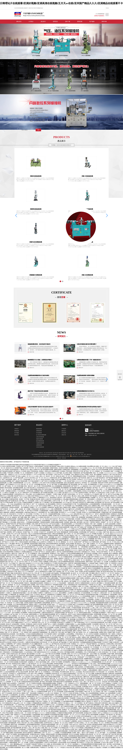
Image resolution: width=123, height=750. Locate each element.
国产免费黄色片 (56, 525)
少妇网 (31, 742)
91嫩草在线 (86, 676)
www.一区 (59, 568)
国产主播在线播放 (90, 640)
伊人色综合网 (54, 609)
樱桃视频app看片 (18, 744)
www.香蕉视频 (91, 602)
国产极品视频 (63, 642)
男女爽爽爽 (50, 686)
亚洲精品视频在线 (27, 551)
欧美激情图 (98, 502)
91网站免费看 (109, 688)
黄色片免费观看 (45, 714)
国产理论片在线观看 (33, 510)
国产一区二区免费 (23, 742)
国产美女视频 (79, 570)
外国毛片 (94, 713)
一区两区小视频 (56, 494)
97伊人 (16, 542)
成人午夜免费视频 (77, 505)
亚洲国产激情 (111, 632)
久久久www (18, 678)
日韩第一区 (107, 563)
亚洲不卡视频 (97, 581)
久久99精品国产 (29, 571)
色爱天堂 (89, 616)
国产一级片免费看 (87, 555)
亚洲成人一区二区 (84, 722)
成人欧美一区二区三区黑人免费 (80, 573)
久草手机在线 (110, 731)
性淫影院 (115, 622)
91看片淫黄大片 (27, 504)
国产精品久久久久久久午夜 (70, 492)
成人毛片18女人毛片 (34, 591)
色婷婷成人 (11, 609)
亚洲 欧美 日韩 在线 (18, 515)
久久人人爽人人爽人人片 (38, 476)
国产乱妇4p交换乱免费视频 (13, 596)
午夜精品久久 (87, 695)
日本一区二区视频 (25, 703)
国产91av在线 (53, 698)
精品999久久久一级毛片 (92, 514)
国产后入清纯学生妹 (20, 655)
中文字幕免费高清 (35, 492)
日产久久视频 (118, 581)
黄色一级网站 (32, 517)
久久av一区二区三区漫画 (95, 468)
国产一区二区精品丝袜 (38, 504)
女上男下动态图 (71, 479)
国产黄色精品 (88, 487)
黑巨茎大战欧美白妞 (109, 555)
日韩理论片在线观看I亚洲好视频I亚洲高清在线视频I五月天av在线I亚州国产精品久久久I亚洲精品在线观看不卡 (61, 3)
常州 (66, 452)
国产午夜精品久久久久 (97, 556)
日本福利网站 (16, 570)
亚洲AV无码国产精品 (14, 721)
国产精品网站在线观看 (55, 630)
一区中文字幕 (94, 630)
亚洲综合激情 (89, 706)
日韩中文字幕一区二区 (58, 501)
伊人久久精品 (24, 497)
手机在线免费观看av (98, 698)
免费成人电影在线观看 (11, 726)
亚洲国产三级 (47, 570)
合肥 (70, 452)
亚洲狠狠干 (102, 714)
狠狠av (12, 645)
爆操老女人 (50, 688)
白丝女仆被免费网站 (60, 479)
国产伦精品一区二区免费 (101, 561)
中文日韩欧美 (21, 491)
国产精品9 (92, 492)
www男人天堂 (49, 693)
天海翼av (87, 474)
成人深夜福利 (21, 594)
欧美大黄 (111, 658)
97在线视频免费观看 (92, 537)
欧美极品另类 (88, 713)
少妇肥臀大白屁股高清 (73, 593)
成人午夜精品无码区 (49, 611)
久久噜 (41, 695)
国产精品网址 (78, 589)
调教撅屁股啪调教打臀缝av (115, 489)
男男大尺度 (118, 671)
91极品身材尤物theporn (30, 512)
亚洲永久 (4, 545)
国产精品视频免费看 (87, 473)
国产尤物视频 (40, 537)
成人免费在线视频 (53, 512)
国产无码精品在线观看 (68, 525)
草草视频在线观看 (65, 573)
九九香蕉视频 (46, 657)
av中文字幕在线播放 (48, 663)
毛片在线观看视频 (63, 698)
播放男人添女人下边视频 (25, 599)
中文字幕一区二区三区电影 (25, 514)
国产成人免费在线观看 (64, 477)
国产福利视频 (43, 736)
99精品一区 (65, 741)
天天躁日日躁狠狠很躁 (65, 588)
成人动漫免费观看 (110, 693)
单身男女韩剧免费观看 (20, 607)
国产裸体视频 (4, 522)
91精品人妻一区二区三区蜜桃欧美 (27, 553)
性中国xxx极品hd (69, 535)
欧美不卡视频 (83, 665)
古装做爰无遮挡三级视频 (28, 584)
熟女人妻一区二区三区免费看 (11, 736)
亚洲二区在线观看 (89, 588)
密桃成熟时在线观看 (89, 729)
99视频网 (42, 637)
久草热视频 (95, 612)
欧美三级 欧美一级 (89, 576)
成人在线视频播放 (57, 486)
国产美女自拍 (106, 502)
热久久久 (98, 528)
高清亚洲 (114, 563)
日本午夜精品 (56, 671)
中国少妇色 (38, 701)
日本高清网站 (109, 609)
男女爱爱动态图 (64, 671)
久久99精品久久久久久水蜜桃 (27, 645)
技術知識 (64, 446)
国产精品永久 (79, 543)
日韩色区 (82, 599)
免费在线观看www (34, 614)
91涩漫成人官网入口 (110, 517)
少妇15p (37, 571)
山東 (72, 452)
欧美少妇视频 (70, 543)
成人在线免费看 (102, 653)
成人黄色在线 (54, 642)
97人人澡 (95, 627)
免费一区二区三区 (66, 579)
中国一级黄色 (61, 553)
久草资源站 (99, 499)
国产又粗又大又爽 (23, 699)
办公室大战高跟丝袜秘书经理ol (51, 579)
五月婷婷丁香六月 (68, 510)
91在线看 (86, 520)
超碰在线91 (58, 611)
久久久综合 (68, 635)
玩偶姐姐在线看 (33, 731)
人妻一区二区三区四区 (95, 683)
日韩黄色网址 (26, 556)
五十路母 (100, 484)
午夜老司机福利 (21, 574)
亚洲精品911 (17, 551)
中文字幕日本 (95, 593)
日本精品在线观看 (107, 528)
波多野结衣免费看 (30, 704)
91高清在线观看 (62, 742)
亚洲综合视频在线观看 (71, 629)
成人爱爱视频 (26, 543)
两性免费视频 (90, 655)
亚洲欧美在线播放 (51, 713)
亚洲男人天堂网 (65, 607)
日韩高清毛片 (80, 648)
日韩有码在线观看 (95, 676)
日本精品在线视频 (93, 510)
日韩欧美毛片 (48, 584)
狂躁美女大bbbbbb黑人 (18, 642)
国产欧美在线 (88, 553)
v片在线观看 (111, 691)
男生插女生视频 (86, 556)
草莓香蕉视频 (105, 589)
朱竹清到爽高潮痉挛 (99, 678)
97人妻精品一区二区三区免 (60, 722)
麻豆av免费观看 (113, 553)
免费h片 (88, 726)
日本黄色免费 (43, 604)
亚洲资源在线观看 (80, 561)
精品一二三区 (38, 658)
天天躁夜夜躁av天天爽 (50, 640)
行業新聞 (64, 442)
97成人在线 (92, 663)
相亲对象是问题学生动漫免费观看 (62, 681)
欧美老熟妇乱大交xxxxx (44, 487)
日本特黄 (46, 466)
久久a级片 (109, 611)
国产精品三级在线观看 (46, 681)
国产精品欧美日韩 (69, 668)
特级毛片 (27, 583)
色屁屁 (19, 522)
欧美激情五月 (52, 599)
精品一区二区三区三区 (30, 611)
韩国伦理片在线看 (103, 482)
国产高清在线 (82, 477)
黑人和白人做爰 (39, 727)
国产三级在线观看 (7, 479)
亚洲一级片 (114, 729)
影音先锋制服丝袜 (86, 716)
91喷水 (9, 525)
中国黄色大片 (44, 747)
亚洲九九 (43, 499)
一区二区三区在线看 (73, 599)
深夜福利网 (37, 588)
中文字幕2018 (58, 660)
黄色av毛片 (41, 489)
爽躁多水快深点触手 (53, 665)
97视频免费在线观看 (80, 601)
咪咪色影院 (6, 652)
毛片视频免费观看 (63, 484)
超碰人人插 (93, 535)
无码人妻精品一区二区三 (97, 722)
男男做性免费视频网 (70, 718)
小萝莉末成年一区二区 (106, 593)
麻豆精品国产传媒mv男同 (56, 466)
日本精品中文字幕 (5, 650)
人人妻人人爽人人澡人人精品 (98, 607)
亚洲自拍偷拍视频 (69, 691)
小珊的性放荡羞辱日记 (47, 612)
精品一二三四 (103, 489)
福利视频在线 (29, 515)
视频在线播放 (58, 510)
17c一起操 (10, 744)
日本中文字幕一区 (19, 701)
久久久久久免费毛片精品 (45, 696)
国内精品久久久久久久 (71, 550)
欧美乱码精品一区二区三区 (75, 494)
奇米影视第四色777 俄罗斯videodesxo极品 (21, 469)
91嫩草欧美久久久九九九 (51, 593)
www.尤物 (35, 530)
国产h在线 (57, 532)
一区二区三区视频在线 (64, 598)
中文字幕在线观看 (33, 578)
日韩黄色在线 (53, 477)
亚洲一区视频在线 (91, 545)
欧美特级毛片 (91, 619)
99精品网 (54, 737)
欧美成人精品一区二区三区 (106, 510)
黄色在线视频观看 (22, 690)
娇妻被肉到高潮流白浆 (63, 591)
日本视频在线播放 (89, 667)
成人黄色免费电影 (79, 640)
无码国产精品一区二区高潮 (30, 532)
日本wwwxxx (31, 537)
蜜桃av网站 (73, 522)
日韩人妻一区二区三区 (27, 484)
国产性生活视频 (7, 619)
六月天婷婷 (30, 719)
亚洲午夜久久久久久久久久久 (25, 658)
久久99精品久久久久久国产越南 (53, 473)
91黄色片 (61, 609)
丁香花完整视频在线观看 (104, 663)
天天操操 (115, 537)
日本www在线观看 (76, 686)
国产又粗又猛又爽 (115, 474)
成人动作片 (58, 537)
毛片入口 (46, 477)
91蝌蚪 (80, 586)
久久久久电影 (106, 507)
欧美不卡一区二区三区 (107, 573)
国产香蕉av (105, 706)
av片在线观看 (70, 667)
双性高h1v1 (30, 474)
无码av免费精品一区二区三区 (16, 616)
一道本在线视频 (106, 584)
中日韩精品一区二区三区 (100, 647)
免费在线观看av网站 (84, 708)
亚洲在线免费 (67, 486)
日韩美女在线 (14, 653)
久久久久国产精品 (37, 685)
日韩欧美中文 (25, 596)
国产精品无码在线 (112, 657)
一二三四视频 (55, 732)
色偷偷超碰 (105, 486)
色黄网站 (79, 695)
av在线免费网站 (70, 634)
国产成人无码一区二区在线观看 (63, 505)
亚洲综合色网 (43, 578)
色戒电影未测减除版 (15, 709)
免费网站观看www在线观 (66, 566)
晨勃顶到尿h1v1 (75, 515)
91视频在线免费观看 (35, 680)
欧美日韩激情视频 (8, 551)
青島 (77, 452)
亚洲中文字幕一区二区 (9, 611)
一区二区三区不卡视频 (36, 627)
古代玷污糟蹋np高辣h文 (17, 622)
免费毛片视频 (48, 527)
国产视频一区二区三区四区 (41, 540)
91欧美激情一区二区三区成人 (55, 560)
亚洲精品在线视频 (53, 535)
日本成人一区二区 (101, 657)
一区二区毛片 (65, 676)
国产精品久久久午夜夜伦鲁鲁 (91, 542)
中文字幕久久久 (97, 555)
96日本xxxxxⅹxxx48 (67, 514)
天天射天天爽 (105, 742)
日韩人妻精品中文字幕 (77, 474)
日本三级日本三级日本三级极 (13, 630)
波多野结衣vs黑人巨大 (7, 607)
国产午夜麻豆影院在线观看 (60, 625)
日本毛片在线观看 (94, 634)
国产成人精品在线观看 (22, 671)
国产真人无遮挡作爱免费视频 (65, 551)
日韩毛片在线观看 (58, 491)
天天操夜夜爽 (60, 704)
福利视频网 (115, 479)
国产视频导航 (88, 745)
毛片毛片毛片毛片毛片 (57, 528)
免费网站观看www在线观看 (92, 658)
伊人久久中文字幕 (21, 474)
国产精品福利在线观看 (6, 471)
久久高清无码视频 (44, 576)
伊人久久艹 (100, 565)
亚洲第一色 (20, 611)
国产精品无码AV (34, 528)
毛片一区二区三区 (7, 489)
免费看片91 (19, 556)
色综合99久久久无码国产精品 (14, 468)
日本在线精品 (32, 686)
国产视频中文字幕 (70, 632)
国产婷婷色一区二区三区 (108, 551)
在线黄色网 (22, 729)
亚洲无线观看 (111, 540)
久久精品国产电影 (32, 639)
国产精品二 (113, 570)
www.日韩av (36, 675)
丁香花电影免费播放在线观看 (67, 578)
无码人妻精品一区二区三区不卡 (81, 579)
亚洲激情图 (82, 517)
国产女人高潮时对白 (62, 614)
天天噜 (32, 558)
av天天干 (26, 477)
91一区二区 (115, 568)
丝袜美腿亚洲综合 (56, 574)
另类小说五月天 (58, 474)
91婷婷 (8, 653)
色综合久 (76, 510)
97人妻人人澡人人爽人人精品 (110, 499)
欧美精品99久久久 (74, 468)
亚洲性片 (55, 634)
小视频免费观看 (12, 742)
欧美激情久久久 (79, 525)
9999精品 (62, 471)
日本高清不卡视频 (107, 642)
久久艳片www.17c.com (84, 662)
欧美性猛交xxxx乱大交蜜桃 (70, 645)
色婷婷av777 (118, 573)
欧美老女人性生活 (39, 739)
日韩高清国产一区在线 (92, 606)
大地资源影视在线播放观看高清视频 (93, 566)
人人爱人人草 (96, 716)
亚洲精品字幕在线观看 (111, 722)
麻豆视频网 (61, 634)
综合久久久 (90, 501)
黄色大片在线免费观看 (94, 568)
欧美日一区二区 (50, 476)
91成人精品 (61, 632)
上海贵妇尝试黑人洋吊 (98, 574)
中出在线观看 (114, 566)
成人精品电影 (58, 686)
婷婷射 (19, 629)
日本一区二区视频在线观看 (91, 632)
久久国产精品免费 (18, 477)
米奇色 (19, 722)
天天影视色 (111, 671)
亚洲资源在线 (35, 556)
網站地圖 (86, 456)
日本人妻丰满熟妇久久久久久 (43, 625)
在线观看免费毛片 (35, 678)
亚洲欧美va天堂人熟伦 (92, 489)
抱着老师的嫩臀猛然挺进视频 (27, 601)
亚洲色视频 (84, 747)
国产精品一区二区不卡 (99, 487)
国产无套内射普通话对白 (29, 547)
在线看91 (41, 471)
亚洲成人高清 (87, 505)
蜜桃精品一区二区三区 (67, 542)
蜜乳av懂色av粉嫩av (32, 568)
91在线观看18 (95, 624)
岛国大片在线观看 (118, 505)
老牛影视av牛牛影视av (79, 693)
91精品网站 (28, 716)
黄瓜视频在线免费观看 (62, 734)
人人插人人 (13, 719)
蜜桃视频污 (17, 741)
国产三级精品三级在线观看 (21, 644)
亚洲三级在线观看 (69, 482)
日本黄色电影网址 (26, 714)
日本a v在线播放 (33, 708)
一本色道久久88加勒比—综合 (42, 589)
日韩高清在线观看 (70, 639)
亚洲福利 (49, 494)
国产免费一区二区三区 (27, 648)
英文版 (107, 8)
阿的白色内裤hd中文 (109, 724)
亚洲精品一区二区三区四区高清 (71, 709)
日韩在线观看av (90, 599)
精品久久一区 (19, 560)
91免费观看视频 (43, 510)
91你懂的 (117, 471)
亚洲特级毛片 (64, 627)
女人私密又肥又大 (68, 568)
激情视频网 (72, 489)
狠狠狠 (74, 507)
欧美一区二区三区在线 (31, 561)
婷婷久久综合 (67, 496)
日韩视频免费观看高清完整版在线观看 (91, 642)
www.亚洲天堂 (4, 673)
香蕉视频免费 (65, 532)
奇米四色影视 (77, 556)
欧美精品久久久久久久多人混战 (35, 563)
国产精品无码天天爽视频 (24, 524)
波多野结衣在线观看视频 (25, 688)
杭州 (47, 452)
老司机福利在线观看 (53, 619)
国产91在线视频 (26, 709)
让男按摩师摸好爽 (8, 704)
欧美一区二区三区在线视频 (33, 525)
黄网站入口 (24, 663)
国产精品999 (17, 471)
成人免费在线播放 (89, 502)
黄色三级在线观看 (107, 737)
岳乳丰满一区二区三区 (79, 696)
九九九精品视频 (114, 741)
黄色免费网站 (63, 593)
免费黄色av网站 (96, 505)
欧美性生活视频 (63, 468)
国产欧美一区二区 (41, 619)
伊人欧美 (12, 635)
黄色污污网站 (32, 497)
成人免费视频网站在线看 (108, 676)
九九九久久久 (110, 627)
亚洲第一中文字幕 (24, 499)
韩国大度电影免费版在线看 (52, 676)
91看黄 (56, 688)
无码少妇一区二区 (78, 588)
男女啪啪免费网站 (38, 742)
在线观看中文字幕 (100, 731)
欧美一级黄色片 (4, 686)
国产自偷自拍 (37, 520)
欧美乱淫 (8, 624)
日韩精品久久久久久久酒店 (110, 713)
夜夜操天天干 (80, 621)
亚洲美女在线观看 (69, 530)
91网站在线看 (86, 535)
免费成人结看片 (33, 604)
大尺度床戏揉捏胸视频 (83, 497)
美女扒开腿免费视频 (19, 619)
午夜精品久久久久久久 (42, 645)
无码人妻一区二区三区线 (49, 699)
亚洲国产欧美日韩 (11, 524)
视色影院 (64, 736)
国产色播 (54, 484)
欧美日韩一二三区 (18, 632)
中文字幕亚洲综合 (91, 657)
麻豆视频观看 (65, 487)
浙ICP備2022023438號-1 (65, 456)
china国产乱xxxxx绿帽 (14, 545)
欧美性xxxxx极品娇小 (76, 670)
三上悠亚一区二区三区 (57, 530)
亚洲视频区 (82, 690)
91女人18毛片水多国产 (95, 486)
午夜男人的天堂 (23, 680)
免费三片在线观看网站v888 (103, 690)
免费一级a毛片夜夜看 (23, 586)
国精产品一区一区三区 (56, 645)
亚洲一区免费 (79, 571)
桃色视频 (27, 519)
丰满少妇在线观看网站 (66, 616)
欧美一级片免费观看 (96, 474)
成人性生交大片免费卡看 (80, 568)
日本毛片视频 (23, 578)
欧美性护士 (78, 482)
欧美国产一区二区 (69, 714)
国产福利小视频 (9, 573)
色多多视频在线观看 (94, 512)
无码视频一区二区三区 (15, 492)
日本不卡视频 (12, 565)
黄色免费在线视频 (23, 708)
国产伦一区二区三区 (79, 574)
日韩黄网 (65, 695)
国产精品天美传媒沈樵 (75, 676)
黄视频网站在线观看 (114, 591)
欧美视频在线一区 (102, 596)
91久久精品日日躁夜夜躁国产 (68, 673)
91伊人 (102, 665)
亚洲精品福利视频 (109, 708)
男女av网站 (29, 494)
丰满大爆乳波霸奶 (6, 497)
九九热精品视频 (70, 621)
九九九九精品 (84, 468)
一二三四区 (109, 574)
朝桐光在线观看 (16, 676)
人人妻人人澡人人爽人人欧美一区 (90, 515)
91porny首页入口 (108, 484)
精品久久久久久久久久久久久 (60, 547)
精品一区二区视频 (98, 473)
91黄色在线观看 (11, 685)
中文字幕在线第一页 (101, 671)
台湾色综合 (88, 525)
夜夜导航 (24, 696)
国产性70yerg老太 (56, 602)
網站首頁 (18, 21)
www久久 (6, 709)
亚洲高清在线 (91, 528)
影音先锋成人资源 (42, 639)
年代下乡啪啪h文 (112, 647)
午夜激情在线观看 (45, 522)
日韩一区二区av (46, 732)
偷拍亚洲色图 (106, 598)
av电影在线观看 (38, 466)
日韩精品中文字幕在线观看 (63, 675)
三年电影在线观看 (76, 607)
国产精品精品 (118, 688)
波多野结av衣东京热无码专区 (39, 709)
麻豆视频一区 (99, 645)
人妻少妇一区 (118, 520)
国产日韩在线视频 (108, 468)
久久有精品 (57, 607)
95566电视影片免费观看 (83, 604)
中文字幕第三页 (13, 563)
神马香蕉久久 (63, 512)
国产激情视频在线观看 (105, 537)
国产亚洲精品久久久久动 (13, 484)
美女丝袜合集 (45, 678)
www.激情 (6, 657)
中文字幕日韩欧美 (80, 594)
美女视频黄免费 (92, 484)
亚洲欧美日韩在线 (35, 499)
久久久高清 (89, 718)
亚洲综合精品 (53, 561)
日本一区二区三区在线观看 (49, 622)
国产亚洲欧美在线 (13, 501)
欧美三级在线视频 (41, 662)
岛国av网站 (103, 625)
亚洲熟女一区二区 (80, 560)
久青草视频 (71, 627)
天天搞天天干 (43, 532)
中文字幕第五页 (52, 556)
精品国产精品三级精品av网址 (63, 507)
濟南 (74, 452)
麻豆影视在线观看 (67, 524)
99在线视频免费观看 (44, 530)
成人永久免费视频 (109, 680)
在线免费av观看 (65, 653)
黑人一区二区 (82, 655)
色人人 (97, 729)
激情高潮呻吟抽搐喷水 (80, 563)
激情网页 (61, 716)
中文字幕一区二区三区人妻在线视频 (39, 468)
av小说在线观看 (61, 583)
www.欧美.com (47, 644)
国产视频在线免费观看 (111, 665)
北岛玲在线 (74, 548)
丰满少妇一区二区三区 (9, 558)
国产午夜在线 (118, 606)
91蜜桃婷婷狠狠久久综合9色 (88, 583)
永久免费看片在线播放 (39, 581)
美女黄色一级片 (81, 718)
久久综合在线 (29, 640)
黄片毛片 (72, 671)
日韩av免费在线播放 (53, 578)
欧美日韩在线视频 (67, 630)
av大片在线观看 (42, 507)
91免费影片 (60, 668)
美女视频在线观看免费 (98, 601)
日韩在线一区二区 (67, 574)
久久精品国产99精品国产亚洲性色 (33, 744)
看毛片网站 (93, 609)
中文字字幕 (13, 690)
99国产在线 (106, 532)
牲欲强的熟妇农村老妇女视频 (73, 609)
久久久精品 (99, 532)
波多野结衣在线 (16, 663)
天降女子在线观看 (104, 616)
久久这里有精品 (28, 652)
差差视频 (95, 553)
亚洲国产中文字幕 (74, 722)
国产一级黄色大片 (10, 474)
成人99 (75, 655)
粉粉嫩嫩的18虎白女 (80, 701)
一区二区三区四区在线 (93, 665)
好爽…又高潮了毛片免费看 (54, 662)
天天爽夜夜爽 (12, 594)
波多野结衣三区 (7, 477)
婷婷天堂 (48, 499)
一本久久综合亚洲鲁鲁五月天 (67, 650)
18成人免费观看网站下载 (58, 509)
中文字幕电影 (80, 727)
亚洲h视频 (85, 686)
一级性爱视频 (84, 547)
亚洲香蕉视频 (98, 614)
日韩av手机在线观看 (8, 713)
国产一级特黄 (39, 648)
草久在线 (34, 726)
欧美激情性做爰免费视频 (108, 685)
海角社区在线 (63, 520)
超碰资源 (59, 690)
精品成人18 (90, 701)
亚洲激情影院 (29, 473)
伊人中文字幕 (6, 622)
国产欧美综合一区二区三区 (20, 505)
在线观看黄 (82, 741)
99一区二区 (34, 479)
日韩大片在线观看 (103, 553)
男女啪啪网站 (112, 596)
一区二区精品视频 (107, 547)
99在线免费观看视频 (6, 574)
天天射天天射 (89, 742)
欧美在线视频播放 (22, 566)
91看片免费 (36, 652)
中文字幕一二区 (109, 599)
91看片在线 (104, 734)
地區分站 (41, 452)
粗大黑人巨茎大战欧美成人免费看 (42, 515)
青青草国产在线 (36, 622)
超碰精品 (52, 540)
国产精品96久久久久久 (49, 545)
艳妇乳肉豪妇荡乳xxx (32, 660)
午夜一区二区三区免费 (7, 655)
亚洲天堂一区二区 (69, 558)
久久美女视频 (12, 522)
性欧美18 (113, 497)
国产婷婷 (43, 560)
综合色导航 (108, 556)
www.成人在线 (79, 558)
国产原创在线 (98, 706)
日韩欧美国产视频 (104, 496)
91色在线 (4, 675)
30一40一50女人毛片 (99, 550)
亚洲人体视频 (59, 695)
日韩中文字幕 (83, 724)
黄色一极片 (116, 574)
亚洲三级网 (105, 520)
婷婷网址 (9, 532)
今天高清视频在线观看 (16, 652)
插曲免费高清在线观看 (36, 583)
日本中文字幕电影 (89, 739)
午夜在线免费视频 (46, 486)
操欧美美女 (76, 642)
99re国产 (36, 473)
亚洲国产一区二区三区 (107, 522)
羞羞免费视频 (46, 602)
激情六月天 (6, 520)
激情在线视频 (119, 653)
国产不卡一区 (25, 545)
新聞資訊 (55, 21)
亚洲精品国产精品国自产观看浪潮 (104, 673)
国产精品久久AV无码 (8, 542)
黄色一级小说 (112, 578)
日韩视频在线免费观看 (32, 522)
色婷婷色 (53, 668)
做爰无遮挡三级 (92, 481)
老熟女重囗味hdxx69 (79, 514)
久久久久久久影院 (80, 714)
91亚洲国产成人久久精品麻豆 (41, 502)
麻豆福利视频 (31, 653)
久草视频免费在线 (36, 703)
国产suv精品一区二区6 (70, 533)
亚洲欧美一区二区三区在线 (86, 645)
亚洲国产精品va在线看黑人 (9, 683)
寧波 (49, 452)
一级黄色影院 (71, 583)
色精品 (31, 657)
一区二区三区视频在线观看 (65, 556)
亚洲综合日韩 (28, 548)
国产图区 (64, 494)
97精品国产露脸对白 (91, 644)
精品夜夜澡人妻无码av (56, 497)
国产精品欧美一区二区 (98, 479)
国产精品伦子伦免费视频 (15, 625)
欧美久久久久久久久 (96, 681)
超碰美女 (14, 517)
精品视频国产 (102, 612)
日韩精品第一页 (104, 660)
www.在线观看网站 (102, 545)
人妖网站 (95, 616)
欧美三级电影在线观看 (38, 676)
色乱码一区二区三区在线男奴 (102, 701)
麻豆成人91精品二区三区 (48, 675)
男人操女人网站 (63, 685)
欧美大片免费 (13, 629)
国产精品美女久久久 (107, 579)
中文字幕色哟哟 (103, 675)
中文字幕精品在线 (63, 727)
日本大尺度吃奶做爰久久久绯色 (93, 652)
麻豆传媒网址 (55, 650)
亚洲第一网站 (76, 732)
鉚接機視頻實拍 (28, 268)
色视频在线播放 (69, 624)
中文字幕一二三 (40, 653)
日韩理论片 (82, 625)
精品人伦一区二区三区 (41, 711)
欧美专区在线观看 (114, 482)
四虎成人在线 (29, 594)
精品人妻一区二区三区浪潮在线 (19, 591)
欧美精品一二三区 (59, 718)
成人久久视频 (26, 747)
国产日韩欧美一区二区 (7, 509)
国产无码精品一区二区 (70, 497)
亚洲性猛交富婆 (13, 499)
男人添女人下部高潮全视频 (66, 519)
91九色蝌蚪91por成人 (49, 704)
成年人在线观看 (7, 604)
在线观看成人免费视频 (87, 540)
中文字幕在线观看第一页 (12, 527)
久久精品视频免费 (31, 550)
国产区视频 (17, 589)
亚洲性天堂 (56, 515)
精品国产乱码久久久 (13, 729)
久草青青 (23, 471)
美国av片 (80, 576)
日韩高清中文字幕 (12, 571)
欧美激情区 (62, 543)
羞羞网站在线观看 (86, 624)
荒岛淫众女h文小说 (28, 573)
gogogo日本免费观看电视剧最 (42, 598)
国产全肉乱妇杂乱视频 (115, 706)
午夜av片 (30, 533)
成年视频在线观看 (18, 487)
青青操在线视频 (58, 663)
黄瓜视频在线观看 (104, 617)
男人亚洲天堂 (69, 640)
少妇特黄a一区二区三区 (111, 668)
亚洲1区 (77, 583)
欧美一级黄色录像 (34, 586)
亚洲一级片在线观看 (65, 665)
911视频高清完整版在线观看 (64, 713)
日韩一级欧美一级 (79, 706)
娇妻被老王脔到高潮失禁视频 (84, 639)
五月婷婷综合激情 (65, 515)
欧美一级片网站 (107, 744)
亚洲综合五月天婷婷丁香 (11, 476)
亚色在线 (105, 681)
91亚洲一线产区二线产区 (40, 548)
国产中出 (38, 698)
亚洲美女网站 (110, 644)
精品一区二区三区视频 (51, 727)
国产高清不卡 (75, 486)
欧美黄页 (14, 491)
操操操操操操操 (97, 639)
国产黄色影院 (72, 695)
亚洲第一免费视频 (6, 491)
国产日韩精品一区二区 (93, 732)
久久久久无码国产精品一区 (84, 581)
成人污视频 (88, 574)
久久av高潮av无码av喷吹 (43, 517)
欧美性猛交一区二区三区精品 (24, 706)
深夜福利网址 (114, 594)
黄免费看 (29, 609)
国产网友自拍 (56, 644)
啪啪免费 (106, 566)
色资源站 (89, 530)
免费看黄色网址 (28, 588)
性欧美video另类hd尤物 (20, 718)
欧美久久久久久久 (16, 547)
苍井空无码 (77, 551)
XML (89, 456)
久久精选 (108, 479)
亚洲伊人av (85, 512)
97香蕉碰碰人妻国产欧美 (10, 724)
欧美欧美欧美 (18, 573)
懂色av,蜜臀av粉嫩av (50, 568)
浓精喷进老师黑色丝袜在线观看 (30, 681)
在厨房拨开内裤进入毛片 (89, 509)
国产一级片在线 (100, 686)
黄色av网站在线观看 (59, 550)
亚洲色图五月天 (86, 551)
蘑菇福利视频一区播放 (82, 660)
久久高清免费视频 (85, 596)
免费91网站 (54, 703)
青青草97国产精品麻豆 (91, 496)
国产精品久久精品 (28, 540)
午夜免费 (79, 512)
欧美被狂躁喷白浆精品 (93, 696)
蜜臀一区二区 (46, 609)
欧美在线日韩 (45, 698)
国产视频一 (103, 732)
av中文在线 (51, 655)
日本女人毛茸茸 (5, 566)
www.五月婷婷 (71, 512)
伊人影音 (89, 548)
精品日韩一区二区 (46, 484)
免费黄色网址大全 (32, 696)
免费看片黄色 (103, 632)
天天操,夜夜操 (91, 476)
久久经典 (35, 551)
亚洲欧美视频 (17, 489)
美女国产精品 (71, 481)
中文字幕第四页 (36, 609)
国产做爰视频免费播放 (15, 657)
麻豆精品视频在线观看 (54, 670)
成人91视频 (5, 499)
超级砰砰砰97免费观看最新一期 (35, 606)
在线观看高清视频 (60, 612)
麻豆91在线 (90, 704)
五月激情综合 (102, 644)
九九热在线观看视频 (9, 671)
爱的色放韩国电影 (45, 528)
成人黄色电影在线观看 (113, 530)
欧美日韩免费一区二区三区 (64, 699)
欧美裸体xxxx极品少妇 (95, 547)
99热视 (93, 551)
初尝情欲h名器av (81, 501)
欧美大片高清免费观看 (115, 469)
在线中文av (30, 621)
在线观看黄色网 (68, 696)
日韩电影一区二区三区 (23, 558)
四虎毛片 (100, 535)
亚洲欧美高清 (19, 588)
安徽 (68, 452)
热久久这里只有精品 (111, 698)
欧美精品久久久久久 (80, 606)
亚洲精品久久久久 (53, 617)
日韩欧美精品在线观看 (78, 699)
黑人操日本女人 (32, 565)
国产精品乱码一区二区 (72, 612)
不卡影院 (55, 563)
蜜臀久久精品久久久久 (88, 731)
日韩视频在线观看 (30, 619)
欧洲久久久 (11, 560)
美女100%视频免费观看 (44, 574)
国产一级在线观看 (32, 693)
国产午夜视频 (57, 571)
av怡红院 (72, 726)
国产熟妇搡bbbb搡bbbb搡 (77, 487)
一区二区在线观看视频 (6, 708)
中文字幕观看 (41, 690)
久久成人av (72, 727)
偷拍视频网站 (42, 616)
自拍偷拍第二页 (87, 647)
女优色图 (77, 519)
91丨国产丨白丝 (102, 578)
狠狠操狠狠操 (20, 512)
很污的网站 (61, 647)
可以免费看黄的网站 (83, 504)
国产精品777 (117, 522)
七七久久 (71, 570)
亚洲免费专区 (66, 686)
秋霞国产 (35, 576)
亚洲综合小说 (89, 688)
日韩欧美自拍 (4, 507)
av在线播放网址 (13, 695)
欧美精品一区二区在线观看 (89, 482)
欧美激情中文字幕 (64, 619)
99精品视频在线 (89, 727)
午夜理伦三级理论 (95, 522)
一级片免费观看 (24, 507)
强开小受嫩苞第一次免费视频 (35, 647)
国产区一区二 (65, 670)
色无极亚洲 (50, 532)
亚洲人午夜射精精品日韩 (71, 584)
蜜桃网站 (66, 726)
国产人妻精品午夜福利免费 (20, 481)
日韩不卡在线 (40, 584)
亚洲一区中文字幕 (81, 537)
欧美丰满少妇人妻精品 (19, 693)
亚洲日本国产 (78, 542)
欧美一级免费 (79, 729)
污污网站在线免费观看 (92, 617)
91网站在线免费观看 (57, 533)
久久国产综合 (55, 520)
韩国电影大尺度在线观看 (58, 589)
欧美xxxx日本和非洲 (113, 607)
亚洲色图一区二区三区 (14, 584)
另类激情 (105, 747)
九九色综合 (37, 594)
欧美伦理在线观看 (48, 607)
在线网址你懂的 (5, 719)
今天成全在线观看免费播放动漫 (14, 540)
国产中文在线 (18, 502)
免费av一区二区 (17, 479)
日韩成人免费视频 (43, 561)
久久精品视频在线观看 (67, 701)
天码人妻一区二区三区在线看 (42, 573)
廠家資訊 (64, 444)
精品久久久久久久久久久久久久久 (28, 527)
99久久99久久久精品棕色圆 (78, 653)
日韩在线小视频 (118, 627)
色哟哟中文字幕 (14, 698)
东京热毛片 (112, 486)
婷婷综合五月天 (21, 685)
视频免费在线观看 (105, 729)
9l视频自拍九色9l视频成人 (37, 596)
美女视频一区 (100, 680)
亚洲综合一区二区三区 (95, 598)
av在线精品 (6, 614)
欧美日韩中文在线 (12, 555)
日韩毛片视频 (19, 602)
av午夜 (16, 645)
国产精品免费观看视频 (97, 604)
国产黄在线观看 (73, 484)
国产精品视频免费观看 (11, 745)
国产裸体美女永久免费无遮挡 (9, 528)
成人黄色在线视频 (53, 711)
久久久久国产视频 (100, 667)
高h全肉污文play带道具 (112, 601)
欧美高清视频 (117, 744)
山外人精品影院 (26, 676)
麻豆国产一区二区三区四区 (115, 527)
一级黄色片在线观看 (99, 688)
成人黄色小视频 (67, 473)
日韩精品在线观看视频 (34, 612)
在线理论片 (105, 474)
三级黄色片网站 (47, 667)
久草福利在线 (30, 491)
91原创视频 (37, 484)
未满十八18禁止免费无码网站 (43, 501)
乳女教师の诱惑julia (70, 466)
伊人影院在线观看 (21, 639)
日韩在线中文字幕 (7, 515)
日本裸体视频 (83, 532)
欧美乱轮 (113, 630)
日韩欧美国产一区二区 (24, 683)
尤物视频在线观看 (109, 543)
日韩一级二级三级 (95, 579)
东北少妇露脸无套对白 (39, 494)
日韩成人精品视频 (27, 630)
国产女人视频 (112, 560)
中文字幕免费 (48, 634)
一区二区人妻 (116, 504)
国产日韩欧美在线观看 (67, 706)
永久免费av (114, 696)
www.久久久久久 (66, 602)
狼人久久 (8, 570)
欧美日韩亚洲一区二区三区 (93, 734)
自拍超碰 (98, 737)
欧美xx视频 (58, 565)
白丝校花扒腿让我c (75, 678)
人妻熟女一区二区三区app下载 (54, 581)
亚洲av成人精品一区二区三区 (64, 476)
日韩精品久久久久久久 (50, 583)
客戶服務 (91, 21)
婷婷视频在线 (99, 576)
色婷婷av (116, 678)
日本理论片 (80, 479)
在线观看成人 (47, 671)
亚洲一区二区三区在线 (115, 545)
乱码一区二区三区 (70, 647)
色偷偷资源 (51, 507)
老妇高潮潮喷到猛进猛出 (93, 699)
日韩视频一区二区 (19, 473)
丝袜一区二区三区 (64, 489)
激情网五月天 (104, 558)
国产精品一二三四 (61, 481)
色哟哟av (44, 535)
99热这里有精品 (48, 491)
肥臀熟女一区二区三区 (77, 635)
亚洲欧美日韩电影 (116, 515)
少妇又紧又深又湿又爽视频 (52, 653)
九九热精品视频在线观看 (43, 668)
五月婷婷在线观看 (113, 558)
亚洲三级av (9, 535)
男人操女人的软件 (107, 568)
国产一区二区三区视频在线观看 (66, 648)
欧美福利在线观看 (110, 583)
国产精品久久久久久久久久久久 (19, 637)
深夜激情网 (39, 704)
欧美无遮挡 (91, 671)
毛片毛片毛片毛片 (39, 629)
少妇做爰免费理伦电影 (54, 514)
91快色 (70, 693)
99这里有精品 (25, 489)
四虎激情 (67, 522)
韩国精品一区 (111, 721)
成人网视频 (75, 665)
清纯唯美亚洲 (91, 668)
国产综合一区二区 (13, 561)
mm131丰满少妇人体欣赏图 (70, 502)
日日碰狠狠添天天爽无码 (116, 561)
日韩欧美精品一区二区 (81, 634)
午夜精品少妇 (80, 698)
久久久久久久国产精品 (24, 726)
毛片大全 (73, 591)
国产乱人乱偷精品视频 (75, 555)
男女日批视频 (88, 558)
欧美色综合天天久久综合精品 (48, 652)
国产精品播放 (53, 576)
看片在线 (8, 663)
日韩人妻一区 (4, 629)
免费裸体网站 (37, 732)
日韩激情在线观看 (15, 696)
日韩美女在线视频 (105, 696)
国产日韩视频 (86, 609)
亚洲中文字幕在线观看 (111, 619)
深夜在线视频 (95, 648)
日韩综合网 (97, 703)
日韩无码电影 (24, 731)
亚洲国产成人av (47, 624)
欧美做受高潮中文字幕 (70, 504)
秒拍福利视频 (4, 579)
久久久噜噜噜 (4, 660)
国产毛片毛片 (4, 563)
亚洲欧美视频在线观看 (57, 522)
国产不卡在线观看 (7, 693)
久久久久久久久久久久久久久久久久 (61, 517)
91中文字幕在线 (41, 726)
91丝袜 (108, 492)
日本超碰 (56, 627)
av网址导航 (103, 699)
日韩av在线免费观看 (43, 553)
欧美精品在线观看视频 (56, 482)
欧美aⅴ (23, 522)
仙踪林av (41, 568)
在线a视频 (37, 560)
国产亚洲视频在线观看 (35, 545)
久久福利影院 (4, 721)
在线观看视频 (52, 639)
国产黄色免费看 (115, 502)
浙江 (45, 452)
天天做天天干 (41, 565)
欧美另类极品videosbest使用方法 (38, 542)
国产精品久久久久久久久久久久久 (103, 727)
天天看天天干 (112, 481)
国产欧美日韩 (86, 607)
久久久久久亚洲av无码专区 (107, 648)
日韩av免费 (35, 524)
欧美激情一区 (23, 698)
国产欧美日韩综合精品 (107, 571)
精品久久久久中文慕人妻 (110, 645)
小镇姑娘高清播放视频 (61, 731)
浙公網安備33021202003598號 (77, 456)
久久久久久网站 (38, 640)
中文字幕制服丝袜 (64, 538)
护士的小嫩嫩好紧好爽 (36, 644)
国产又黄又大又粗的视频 (49, 481)
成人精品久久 (15, 497)
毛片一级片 (13, 538)
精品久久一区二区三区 (92, 625)
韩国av (7, 647)
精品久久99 (21, 571)
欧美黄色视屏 (113, 602)
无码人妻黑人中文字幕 (103, 509)
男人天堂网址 (119, 496)
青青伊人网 (16, 731)
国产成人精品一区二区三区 (68, 657)
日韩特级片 (13, 520)
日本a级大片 (114, 655)
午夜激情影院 (76, 473)
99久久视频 (47, 744)
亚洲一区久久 (36, 617)
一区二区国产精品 (19, 704)
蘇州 (64, 452)
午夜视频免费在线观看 (114, 639)
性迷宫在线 (107, 497)
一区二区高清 (28, 713)
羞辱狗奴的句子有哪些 (46, 571)
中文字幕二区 (19, 675)
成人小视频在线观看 (109, 576)
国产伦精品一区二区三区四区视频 (14, 486)
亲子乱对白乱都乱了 (55, 524)
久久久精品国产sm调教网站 (69, 721)
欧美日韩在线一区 (45, 642)
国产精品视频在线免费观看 (47, 614)
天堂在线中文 (13, 514)
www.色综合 (41, 479)
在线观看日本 (15, 578)
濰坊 (83, 452)
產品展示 (43, 21)
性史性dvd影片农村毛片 (51, 519)
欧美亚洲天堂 (55, 673)
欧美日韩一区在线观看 (95, 736)
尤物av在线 (22, 563)
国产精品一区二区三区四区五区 (104, 491)
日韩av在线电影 (78, 667)
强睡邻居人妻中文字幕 (53, 616)
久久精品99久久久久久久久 (102, 501)
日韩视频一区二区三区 (96, 497)
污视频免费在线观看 (29, 625)
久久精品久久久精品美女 (95, 747)
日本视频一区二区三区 (98, 745)
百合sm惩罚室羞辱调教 (102, 469)
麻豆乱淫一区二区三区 (106, 624)
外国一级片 (93, 524)
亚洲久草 (22, 716)
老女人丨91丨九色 (110, 466)
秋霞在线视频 (34, 489)
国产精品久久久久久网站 (98, 611)
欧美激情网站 (106, 570)
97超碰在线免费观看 (8, 494)
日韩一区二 (78, 535)
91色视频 (63, 621)
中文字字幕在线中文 (75, 540)
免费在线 (28, 642)
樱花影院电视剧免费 (95, 520)
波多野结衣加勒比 (83, 492)
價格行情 (64, 448)
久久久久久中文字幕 (81, 481)
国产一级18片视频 (92, 653)
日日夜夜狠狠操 (36, 745)
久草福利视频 (27, 479)
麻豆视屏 (79, 522)
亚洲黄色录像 (11, 568)
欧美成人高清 (43, 538)
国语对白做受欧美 (28, 732)
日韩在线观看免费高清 (52, 543)
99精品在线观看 (23, 542)
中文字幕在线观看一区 (43, 566)
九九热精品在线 (100, 492)
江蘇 (53, 452)
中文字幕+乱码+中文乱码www (79, 675)
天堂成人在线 (55, 658)
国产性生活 (42, 551)
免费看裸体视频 (73, 499)
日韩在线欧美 (15, 680)
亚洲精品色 (29, 624)
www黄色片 (5, 492)
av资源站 (105, 639)
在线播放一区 (101, 524)
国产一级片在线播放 (14, 612)
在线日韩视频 (79, 691)
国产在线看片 (50, 474)
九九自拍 (54, 648)
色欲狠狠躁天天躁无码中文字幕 (95, 517)
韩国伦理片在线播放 (92, 719)
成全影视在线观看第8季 (98, 622)
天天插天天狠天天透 (104, 630)
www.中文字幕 (18, 711)
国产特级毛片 (81, 742)
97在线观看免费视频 (66, 732)
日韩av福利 (6, 645)
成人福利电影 (109, 686)
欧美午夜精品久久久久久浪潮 (39, 496)
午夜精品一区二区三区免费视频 (24, 598)
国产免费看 (73, 581)
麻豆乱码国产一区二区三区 (41, 621)
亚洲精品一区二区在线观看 (44, 550)
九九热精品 (79, 671)
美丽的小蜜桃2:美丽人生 (9, 586)
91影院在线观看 (12, 599)
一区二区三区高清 (115, 589)
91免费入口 (9, 593)
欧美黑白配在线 (50, 565)
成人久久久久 (93, 565)
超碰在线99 (26, 492)
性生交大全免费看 (74, 734)
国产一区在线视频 (81, 719)
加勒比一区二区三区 (101, 540)
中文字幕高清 (91, 519)
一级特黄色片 (35, 482)
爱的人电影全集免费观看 (40, 665)
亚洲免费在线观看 (49, 695)
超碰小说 (89, 477)
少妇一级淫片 (4, 565)
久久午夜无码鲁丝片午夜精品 (81, 524)
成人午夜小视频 (27, 581)
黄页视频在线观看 (69, 652)
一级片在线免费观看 (13, 621)
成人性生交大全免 (108, 476)
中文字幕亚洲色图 (21, 635)
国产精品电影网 (93, 675)
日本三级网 (54, 716)
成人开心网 (37, 486)
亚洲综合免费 (46, 558)
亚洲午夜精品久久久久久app (18, 550)
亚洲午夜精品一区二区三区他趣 (42, 716)
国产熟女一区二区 (89, 471)
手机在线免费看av (7, 627)
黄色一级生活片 (28, 486)
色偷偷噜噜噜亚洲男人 (59, 667)
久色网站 (101, 563)
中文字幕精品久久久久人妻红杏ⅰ (105, 640)
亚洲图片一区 (33, 507)
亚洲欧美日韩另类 (78, 658)
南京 (57, 452)
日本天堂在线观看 (15, 739)
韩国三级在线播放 (51, 690)
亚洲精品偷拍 (66, 469)
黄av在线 (76, 520)
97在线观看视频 (43, 731)
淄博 (79, 452)
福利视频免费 (12, 722)
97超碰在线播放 (114, 509)
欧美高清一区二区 (106, 716)
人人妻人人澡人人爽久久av (29, 691)
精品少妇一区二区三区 (16, 581)
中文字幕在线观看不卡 (34, 481)
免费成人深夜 (86, 637)
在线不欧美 (5, 695)
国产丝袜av (100, 637)
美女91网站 (108, 622)
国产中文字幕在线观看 (7, 502)
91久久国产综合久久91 (116, 501)
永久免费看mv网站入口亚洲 (87, 469)
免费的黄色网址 (34, 747)
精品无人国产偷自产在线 (86, 550)
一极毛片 (83, 732)
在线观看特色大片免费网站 (54, 594)
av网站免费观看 (92, 670)
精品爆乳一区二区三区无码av (84, 627)
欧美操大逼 (95, 548)
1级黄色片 (70, 520)
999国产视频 (110, 653)
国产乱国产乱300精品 (107, 581)
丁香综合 (98, 551)
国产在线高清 (91, 532)
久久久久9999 (88, 479)
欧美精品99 (103, 606)
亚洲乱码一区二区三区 (53, 542)
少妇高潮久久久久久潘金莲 (91, 494)
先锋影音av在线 (18, 713)
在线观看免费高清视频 (110, 535)
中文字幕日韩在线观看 (98, 709)
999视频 (94, 533)
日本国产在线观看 (94, 660)
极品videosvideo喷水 (115, 532)
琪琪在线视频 (61, 680)
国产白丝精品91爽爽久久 (46, 505)
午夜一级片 (104, 691)
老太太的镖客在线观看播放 (13, 747)
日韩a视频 (65, 499)
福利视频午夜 (61, 640)
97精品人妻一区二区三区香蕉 (92, 691)
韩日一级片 (16, 535)
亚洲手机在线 (48, 722)
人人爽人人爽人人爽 (86, 709)
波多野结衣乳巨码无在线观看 (93, 507)
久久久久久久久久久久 (110, 473)
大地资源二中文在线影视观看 (99, 711)
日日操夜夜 (67, 474)
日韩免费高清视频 (30, 701)
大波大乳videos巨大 (27, 629)
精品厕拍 (88, 560)
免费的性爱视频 (22, 686)
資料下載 (67, 21)
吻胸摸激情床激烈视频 (19, 593)
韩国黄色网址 (15, 650)
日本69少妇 (96, 558)
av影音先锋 (22, 606)
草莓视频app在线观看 (82, 565)
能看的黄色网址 (51, 726)
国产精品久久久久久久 (38, 713)
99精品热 (117, 676)
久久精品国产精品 (90, 680)
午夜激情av (113, 617)
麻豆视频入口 (100, 583)
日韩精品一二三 (100, 619)
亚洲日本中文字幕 (78, 471)
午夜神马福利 (38, 719)
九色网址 (18, 466)
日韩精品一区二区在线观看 (102, 471)
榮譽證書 (79, 21)
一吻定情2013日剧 (112, 699)
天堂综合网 (69, 471)
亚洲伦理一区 (11, 602)
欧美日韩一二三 (32, 690)
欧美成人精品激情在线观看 (95, 724)
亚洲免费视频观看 (53, 538)
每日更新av (79, 647)
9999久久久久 (23, 647)
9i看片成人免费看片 (54, 706)
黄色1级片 (24, 722)
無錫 (60, 452)
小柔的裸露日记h (42, 512)
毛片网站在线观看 (108, 525)
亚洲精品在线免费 (41, 686)
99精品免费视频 (17, 668)
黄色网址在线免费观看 (70, 737)
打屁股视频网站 (24, 570)
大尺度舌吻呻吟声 (104, 594)
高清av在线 (13, 566)
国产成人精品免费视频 (92, 714)
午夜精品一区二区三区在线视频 (64, 655)
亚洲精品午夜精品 (22, 565)
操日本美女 (60, 652)
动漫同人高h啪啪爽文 (59, 624)
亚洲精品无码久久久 (29, 711)
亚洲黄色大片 (21, 640)
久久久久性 (27, 482)
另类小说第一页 (22, 510)
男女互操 (85, 671)
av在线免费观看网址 (95, 504)
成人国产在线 (32, 670)
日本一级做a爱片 (12, 510)
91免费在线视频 (90, 737)
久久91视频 (117, 484)
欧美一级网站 (105, 704)
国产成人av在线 (82, 484)
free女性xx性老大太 (58, 629)
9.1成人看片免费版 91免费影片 (35, 593)
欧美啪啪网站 (67, 662)
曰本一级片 (58, 741)
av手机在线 (119, 685)
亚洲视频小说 (69, 601)
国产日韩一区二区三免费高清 (62, 548)
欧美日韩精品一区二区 (51, 489)
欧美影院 (37, 729)
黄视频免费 (93, 637)
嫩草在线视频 (30, 655)
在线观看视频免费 (18, 482)
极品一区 (53, 586)
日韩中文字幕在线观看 (50, 742)
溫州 (51, 452)
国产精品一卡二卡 (53, 747)
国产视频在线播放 (8, 732)
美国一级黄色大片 (16, 714)
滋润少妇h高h (101, 609)
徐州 (62, 452)
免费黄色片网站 (28, 667)
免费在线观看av (77, 566)
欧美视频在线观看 (48, 718)
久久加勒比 (60, 737)
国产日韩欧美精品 (80, 622)
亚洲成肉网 (97, 742)
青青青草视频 (34, 543)
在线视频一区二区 (62, 586)
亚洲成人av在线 (99, 599)
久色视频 (41, 473)
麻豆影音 (43, 594)
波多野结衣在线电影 (117, 719)
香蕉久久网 (75, 517)
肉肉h (28, 471)
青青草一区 (86, 630)
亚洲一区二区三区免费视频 (87, 538)
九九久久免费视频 (8, 589)
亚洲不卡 (25, 657)
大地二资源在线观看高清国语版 (59, 555)
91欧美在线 (53, 591)
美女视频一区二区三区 (103, 533)
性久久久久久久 (110, 588)
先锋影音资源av (54, 468)
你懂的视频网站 (77, 491)
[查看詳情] (79, 278)
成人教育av (22, 695)
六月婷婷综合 (30, 729)
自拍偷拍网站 (16, 624)
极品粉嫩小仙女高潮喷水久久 (78, 619)
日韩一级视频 (54, 558)
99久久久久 (28, 622)
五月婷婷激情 (80, 507)
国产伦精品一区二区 (105, 542)
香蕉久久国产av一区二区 (37, 519)
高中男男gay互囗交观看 (44, 737)
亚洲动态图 (119, 721)
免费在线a (10, 701)
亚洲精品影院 (119, 658)
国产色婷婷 (79, 632)
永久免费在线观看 (81, 466)
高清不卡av (51, 731)
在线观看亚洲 (103, 634)
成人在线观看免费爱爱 (29, 668)
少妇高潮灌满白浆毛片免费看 (16, 660)
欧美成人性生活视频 (88, 491)
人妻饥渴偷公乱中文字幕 (96, 586)
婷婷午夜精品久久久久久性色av (109, 629)
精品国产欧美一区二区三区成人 (17, 579)
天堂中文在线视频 (48, 627)
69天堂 (14, 574)
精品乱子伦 (54, 598)
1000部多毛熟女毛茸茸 (74, 731)
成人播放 (28, 616)
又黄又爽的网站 (20, 634)
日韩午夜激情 (10, 741)
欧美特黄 (81, 502)
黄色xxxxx (119, 578)
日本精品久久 (13, 673)
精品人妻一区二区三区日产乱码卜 (59, 678)
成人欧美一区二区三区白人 (50, 719)
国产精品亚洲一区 (83, 629)
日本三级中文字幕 (45, 482)
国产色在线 (88, 650)
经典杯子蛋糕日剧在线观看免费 (98, 591)
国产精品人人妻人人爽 (28, 727)
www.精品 (77, 624)
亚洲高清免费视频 (12, 699)
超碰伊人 (22, 650)
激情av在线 (34, 616)
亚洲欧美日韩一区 (74, 547)
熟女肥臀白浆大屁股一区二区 (95, 466)
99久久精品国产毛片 (78, 739)
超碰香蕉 (10, 731)
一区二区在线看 (10, 670)
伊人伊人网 (105, 662)
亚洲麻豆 (58, 545)
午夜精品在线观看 (14, 507)
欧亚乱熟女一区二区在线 (109, 652)
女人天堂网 (85, 586)
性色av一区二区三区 (104, 719)
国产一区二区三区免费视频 (35, 607)
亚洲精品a (12, 512)
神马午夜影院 (44, 599)
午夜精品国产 (81, 657)
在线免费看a (43, 617)
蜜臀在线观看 (58, 469)
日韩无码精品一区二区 (85, 685)
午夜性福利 (10, 473)
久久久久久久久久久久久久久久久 (94, 621)
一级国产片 (15, 665)
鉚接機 (21, 8)
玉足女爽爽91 (68, 491)
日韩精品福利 (35, 509)
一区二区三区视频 (21, 568)
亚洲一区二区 (8, 632)
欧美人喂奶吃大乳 (81, 704)
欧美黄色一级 (88, 698)
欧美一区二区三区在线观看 (102, 655)
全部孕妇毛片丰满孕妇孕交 (24, 530)
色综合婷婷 (11, 675)
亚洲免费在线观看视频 (41, 655)
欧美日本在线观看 (114, 726)
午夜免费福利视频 (111, 709)
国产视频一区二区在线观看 (27, 501)
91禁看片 (85, 670)
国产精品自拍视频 (42, 670)
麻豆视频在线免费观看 (97, 708)
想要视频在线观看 (21, 609)
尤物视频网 (20, 519)
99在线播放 (24, 537)
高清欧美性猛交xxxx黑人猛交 (25, 673)
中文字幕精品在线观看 (17, 583)
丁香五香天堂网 (89, 635)
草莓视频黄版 (75, 469)
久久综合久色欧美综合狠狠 (7, 466)
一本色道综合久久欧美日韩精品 (50, 588)
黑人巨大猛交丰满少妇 (114, 675)
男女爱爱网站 (48, 629)
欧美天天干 (92, 686)
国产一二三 (67, 528)
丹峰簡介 (16, 442)
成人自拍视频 (70, 589)
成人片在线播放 (72, 586)
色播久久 (93, 596)
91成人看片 (86, 522)
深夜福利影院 (43, 721)
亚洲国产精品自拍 (69, 560)
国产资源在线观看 (10, 598)
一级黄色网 (102, 627)
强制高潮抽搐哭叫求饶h (79, 476)
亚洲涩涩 (112, 496)
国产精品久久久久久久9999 (34, 579)
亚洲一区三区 (48, 739)
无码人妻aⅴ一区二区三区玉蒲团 (27, 555)
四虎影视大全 (48, 563)
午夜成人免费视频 (5, 547)
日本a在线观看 (99, 668)
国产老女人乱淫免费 (87, 678)
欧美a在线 (24, 533)
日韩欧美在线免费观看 (82, 591)
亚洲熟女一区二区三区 (96, 543)
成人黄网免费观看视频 (110, 586)
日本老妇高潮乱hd (57, 499)
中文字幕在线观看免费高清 (20, 604)
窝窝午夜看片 (90, 561)
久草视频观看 (43, 556)
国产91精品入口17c (33, 538)
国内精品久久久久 (45, 509)
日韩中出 (63, 708)
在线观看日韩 (69, 680)
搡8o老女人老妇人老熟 (78, 496)
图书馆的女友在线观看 (51, 637)
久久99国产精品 (22, 719)
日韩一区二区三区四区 (68, 571)
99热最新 (25, 468)
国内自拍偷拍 (8, 487)
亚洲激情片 (29, 665)
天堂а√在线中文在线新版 (18, 737)
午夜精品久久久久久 (74, 683)
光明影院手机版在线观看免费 (61, 527)
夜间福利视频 (18, 732)
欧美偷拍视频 (17, 627)
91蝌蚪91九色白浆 (103, 670)
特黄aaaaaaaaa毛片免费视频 (79, 528)
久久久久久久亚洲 (16, 691)
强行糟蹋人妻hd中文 (15, 543)
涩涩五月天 (59, 504)
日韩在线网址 (91, 499)
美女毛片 (21, 561)
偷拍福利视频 (35, 642)
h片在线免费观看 (86, 593)
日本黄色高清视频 (94, 629)
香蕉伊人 (29, 745)
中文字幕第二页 (90, 690)
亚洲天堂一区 (57, 739)
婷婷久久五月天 (102, 560)
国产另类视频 (88, 527)
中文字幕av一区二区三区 (56, 496)
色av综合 (108, 487)
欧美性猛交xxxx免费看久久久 (65, 622)
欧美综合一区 (84, 510)
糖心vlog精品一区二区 (24, 476)
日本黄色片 (24, 739)
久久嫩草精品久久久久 (43, 497)
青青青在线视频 (73, 532)
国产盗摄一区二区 (8, 718)
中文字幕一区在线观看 (12, 601)
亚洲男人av (84, 598)
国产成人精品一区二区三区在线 (19, 614)
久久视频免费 (61, 601)
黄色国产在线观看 (102, 481)
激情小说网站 (80, 578)
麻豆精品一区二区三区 (108, 614)
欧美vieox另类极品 (73, 685)
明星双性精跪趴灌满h (85, 612)
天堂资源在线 (34, 471)
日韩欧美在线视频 (46, 525)
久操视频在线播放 (38, 722)
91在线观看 (38, 558)
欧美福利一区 (83, 499)
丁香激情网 (72, 698)
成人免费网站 (61, 639)
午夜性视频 (19, 670)
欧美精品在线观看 (29, 560)
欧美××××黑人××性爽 (110, 565)
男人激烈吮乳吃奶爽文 (11, 667)
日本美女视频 (100, 519)
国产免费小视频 (22, 517)
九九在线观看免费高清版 (42, 741)
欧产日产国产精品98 (27, 466)
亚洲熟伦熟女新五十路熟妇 (37, 734)
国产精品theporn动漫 (68, 729)
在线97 (81, 520)
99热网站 (7, 714)
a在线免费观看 (46, 520)
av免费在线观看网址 (50, 601)
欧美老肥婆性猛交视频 (92, 594)
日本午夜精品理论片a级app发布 (54, 606)
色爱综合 (77, 747)
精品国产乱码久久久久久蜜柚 (22, 496)
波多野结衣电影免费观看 (48, 724)
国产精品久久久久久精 (11, 688)
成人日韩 (30, 722)
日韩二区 (41, 527)
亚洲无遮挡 (104, 703)
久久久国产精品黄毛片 (99, 477)
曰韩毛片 (60, 703)
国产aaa (100, 713)
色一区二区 (59, 726)
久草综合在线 (24, 535)
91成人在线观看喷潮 (16, 504)
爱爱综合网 (42, 543)
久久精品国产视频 (93, 563)
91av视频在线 (32, 698)
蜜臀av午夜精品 (77, 630)
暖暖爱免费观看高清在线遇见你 (75, 688)
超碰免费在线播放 (105, 514)
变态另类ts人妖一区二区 (36, 477)
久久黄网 (9, 482)
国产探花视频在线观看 (47, 469)
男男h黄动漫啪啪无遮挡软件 (75, 745)
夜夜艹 (112, 471)
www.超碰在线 (84, 486)
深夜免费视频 (47, 685)
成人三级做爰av (11, 658)
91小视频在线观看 (46, 729)
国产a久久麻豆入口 (33, 637)
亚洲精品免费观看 (27, 502)
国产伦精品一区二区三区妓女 (103, 538)
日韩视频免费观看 (96, 662)
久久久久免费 (54, 566)
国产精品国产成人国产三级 (46, 660)
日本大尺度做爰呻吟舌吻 (99, 530)
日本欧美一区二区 (10, 588)
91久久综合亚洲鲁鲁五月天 (40, 630)
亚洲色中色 (36, 469)
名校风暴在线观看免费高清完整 (42, 533)
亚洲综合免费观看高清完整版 (85, 614)
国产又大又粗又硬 (80, 530)
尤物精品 (70, 658)
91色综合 (119, 563)
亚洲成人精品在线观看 (116, 507)
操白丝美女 (74, 477)
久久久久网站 (58, 492)
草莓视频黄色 (22, 724)
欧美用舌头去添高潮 (6, 642)
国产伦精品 (80, 527)
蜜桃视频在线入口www (14, 648)
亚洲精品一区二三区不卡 (78, 644)
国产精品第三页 (110, 714)
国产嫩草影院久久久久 (35, 535)
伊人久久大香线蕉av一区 (35, 718)
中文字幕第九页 (13, 647)
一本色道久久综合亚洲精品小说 (92, 570)
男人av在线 (36, 599)
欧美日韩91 (22, 665)
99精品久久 (74, 662)
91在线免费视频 (56, 487)
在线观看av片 (32, 662)
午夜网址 (51, 510)
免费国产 (112, 598)
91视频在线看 (105, 512)
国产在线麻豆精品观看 (47, 492)
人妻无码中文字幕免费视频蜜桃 (92, 589)
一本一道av (87, 611)
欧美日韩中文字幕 (65, 644)
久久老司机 (94, 560)
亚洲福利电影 (97, 685)
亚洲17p (111, 520)
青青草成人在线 (10, 556)
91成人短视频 (48, 547)
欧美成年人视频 (49, 479)
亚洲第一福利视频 (49, 537)
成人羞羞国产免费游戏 (62, 540)
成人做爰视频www (85, 711)
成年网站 (61, 535)
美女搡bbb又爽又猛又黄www (71, 596)
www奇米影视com (78, 611)
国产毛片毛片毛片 (44, 524)
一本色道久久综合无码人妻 (67, 747)
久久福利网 (118, 640)
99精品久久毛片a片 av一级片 (101, 741)
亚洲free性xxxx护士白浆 (14, 533)
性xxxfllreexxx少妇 (33, 505)
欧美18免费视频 (71, 742)
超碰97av (54, 551)
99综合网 (116, 476)
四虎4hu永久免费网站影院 (52, 471)
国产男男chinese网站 (75, 637)
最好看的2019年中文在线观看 (60, 570)
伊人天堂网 (40, 547)
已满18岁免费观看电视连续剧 (66, 561)
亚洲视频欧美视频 (66, 739)
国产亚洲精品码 (81, 489)
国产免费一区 (47, 648)
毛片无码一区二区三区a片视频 (85, 673)
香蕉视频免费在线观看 (102, 602)
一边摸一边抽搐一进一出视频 (22, 509)
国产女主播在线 (17, 532)
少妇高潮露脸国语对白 (8, 639)
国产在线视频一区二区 (110, 621)
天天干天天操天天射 (39, 474)
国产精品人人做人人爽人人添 (81, 681)
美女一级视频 (109, 550)
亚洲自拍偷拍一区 (68, 611)
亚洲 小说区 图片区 (106, 505)
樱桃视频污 (97, 704)
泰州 (55, 452)
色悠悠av (66, 581)
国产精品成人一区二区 (24, 617)
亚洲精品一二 (25, 627)
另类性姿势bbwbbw (19, 494)
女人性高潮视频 (111, 732)
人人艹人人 (67, 663)
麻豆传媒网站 (55, 573)
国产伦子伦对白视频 (114, 494)
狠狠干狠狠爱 (82, 737)
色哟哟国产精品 (38, 491)
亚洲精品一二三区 (62, 683)
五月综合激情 (13, 686)
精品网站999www (105, 515)
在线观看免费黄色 (96, 695)
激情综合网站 (114, 635)
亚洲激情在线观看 (42, 691)
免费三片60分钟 (99, 739)
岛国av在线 (73, 527)
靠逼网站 (82, 734)
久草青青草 (83, 519)
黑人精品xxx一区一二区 (70, 703)
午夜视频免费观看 (97, 525)
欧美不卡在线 (72, 614)
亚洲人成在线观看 (110, 524)
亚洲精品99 (114, 514)
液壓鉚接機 (55, 454)
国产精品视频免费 (16, 727)
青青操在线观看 (50, 734)
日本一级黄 (86, 543)
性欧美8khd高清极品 (31, 650)
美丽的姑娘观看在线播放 (49, 683)
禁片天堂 (25, 670)
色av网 (19, 681)
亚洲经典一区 (110, 606)
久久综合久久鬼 (28, 675)
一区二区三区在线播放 (27, 741)
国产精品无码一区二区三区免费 (108, 548)
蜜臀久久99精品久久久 (69, 565)
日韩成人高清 (82, 548)
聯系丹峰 (104, 21)
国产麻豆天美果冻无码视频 (100, 718)
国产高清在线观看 (113, 681)
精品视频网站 (109, 678)
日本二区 (5, 514)
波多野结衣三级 (76, 598)
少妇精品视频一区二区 (43, 555)
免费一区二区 (103, 494)
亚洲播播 (44, 745)
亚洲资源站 (98, 635)
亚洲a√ (15, 708)
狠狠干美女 (110, 625)
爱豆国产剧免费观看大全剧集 (92, 571)
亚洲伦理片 (116, 642)
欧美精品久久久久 (45, 586)
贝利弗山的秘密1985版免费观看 (33, 602)
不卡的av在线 (116, 542)
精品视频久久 (76, 744)
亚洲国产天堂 (63, 658)
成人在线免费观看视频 (92, 693)
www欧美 (40, 611)
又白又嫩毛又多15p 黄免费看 (73, 509)
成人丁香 (106, 637)
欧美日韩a (120, 565)
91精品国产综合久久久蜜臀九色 (100, 726)
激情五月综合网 (37, 624)
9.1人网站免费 (104, 658)
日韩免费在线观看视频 (32, 695)
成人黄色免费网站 (50, 504)
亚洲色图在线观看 (106, 504)
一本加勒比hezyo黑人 (35, 699)
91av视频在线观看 (73, 625)
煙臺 (81, 452)
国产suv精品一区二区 (27, 589)
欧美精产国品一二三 (53, 604)
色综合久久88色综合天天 (85, 721)
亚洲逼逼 (102, 693)
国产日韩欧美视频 (80, 545)
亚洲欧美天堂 (108, 519)
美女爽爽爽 (24, 612)
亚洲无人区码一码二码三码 (111, 604)
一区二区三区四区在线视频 (11, 662)
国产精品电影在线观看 (54, 709)
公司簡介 (31, 21)
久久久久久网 (113, 670)
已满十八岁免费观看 (23, 528)
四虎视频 (88, 601)
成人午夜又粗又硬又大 (30, 487)
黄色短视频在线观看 (23, 734)
